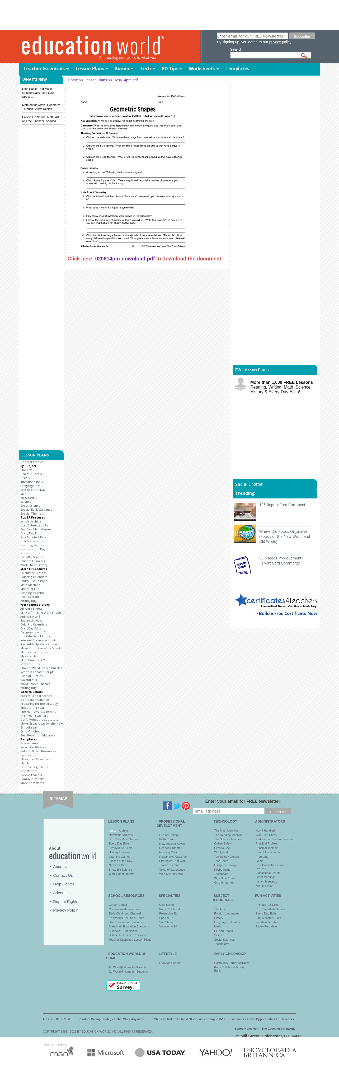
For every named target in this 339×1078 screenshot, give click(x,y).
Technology (221, 943)
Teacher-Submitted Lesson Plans (130, 939)
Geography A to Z (32, 632)
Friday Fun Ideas (266, 926)
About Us (61, 866)
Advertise (61, 892)
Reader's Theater (170, 848)
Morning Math (264, 885)
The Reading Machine (228, 835)
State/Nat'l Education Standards (129, 926)
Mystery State (30, 656)
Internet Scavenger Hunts (38, 640)
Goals (259, 860)
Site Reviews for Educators (126, 922)
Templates (237, 68)
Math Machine (30, 585)
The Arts (26, 470)
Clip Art (25, 763)
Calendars (27, 755)
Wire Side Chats (224, 878)
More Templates (32, 783)
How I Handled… (266, 830)
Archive (123, 830)
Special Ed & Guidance (36, 509)
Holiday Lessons (31, 541)
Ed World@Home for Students (128, 971)
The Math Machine (226, 830)
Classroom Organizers (35, 759)
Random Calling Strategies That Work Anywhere (112, 1019)
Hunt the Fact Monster (36, 636)
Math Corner (167, 839)
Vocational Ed (168, 926)
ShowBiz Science (32, 557)
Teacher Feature (169, 865)
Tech (145, 68)
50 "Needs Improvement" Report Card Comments (281, 561)
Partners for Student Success (274, 839)
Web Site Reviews (171, 873)
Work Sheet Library (34, 565)
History (25, 478)
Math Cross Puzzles (34, 652)
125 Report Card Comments (283, 504)
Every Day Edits (31, 533)
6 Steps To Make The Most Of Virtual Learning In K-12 (188, 1019)
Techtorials (221, 873)
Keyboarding (222, 869)
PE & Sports (28, 498)
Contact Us (63, 875)
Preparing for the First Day (39, 704)
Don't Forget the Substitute (39, 719)
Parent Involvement (268, 852)
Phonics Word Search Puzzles (41, 668)
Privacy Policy (65, 910)
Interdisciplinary (31, 482)
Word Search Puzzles (35, 684)
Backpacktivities (31, 620)
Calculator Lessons (33, 573)
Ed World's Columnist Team (126, 918)
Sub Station (166, 922)
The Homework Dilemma (38, 711)
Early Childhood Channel (125, 913)
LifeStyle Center (169, 962)
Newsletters (28, 771)
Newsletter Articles (121, 835)
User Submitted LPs (34, 525)
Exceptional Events (268, 872)
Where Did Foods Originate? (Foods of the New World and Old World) (284, 536)
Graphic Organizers (34, 767)
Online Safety (223, 843)
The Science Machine (228, 839)
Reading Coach (169, 852)
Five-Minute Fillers (121, 848)
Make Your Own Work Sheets (41, 648)
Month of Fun (29, 589)
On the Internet (223, 882)
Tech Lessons (29, 597)
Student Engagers (32, 561)
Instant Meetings (266, 881)
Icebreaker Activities (34, 700)
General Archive (32, 462)
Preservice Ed (168, 913)
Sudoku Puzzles (31, 676)
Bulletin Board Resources (38, 751)
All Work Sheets (31, 608)
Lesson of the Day (32, 490)
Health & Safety (31, 474)
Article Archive (30, 521)
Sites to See (222, 848)
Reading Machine (32, 593)
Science (25, 501)
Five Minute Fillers (33, 537)
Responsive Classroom (174, 856)
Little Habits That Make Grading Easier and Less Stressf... (38, 92)
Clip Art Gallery (168, 835)
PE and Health (223, 930)
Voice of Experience (172, 869)
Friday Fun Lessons (33, 581)
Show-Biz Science (120, 869)
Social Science (30, 505)
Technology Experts (226, 856)
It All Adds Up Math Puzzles (39, 644)
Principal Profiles (266, 843)
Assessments (29, 743)
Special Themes (31, 513)
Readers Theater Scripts (37, 672)
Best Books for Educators (37, 735)
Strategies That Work (172, 860)
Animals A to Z (30, 616)
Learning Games (32, 545)
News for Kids (30, 553)
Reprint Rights (65, 901)
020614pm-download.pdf (125, 259)
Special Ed (166, 918)
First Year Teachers (34, 715)
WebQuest (221, 852)
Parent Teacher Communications (32, 777)
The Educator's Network (278, 1028)
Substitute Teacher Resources (128, 935)
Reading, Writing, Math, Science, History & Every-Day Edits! (281, 387)
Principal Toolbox (266, 848)
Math (23, 494)
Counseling (166, 904)
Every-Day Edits (119, 843)
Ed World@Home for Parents (127, 967)
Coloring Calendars (33, 577)
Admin (122, 68)
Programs (262, 856)
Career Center (118, 904)
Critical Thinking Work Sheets (41, 612)
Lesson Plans (90, 68)
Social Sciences (224, 939)
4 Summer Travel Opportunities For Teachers (263, 1019)
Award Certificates (33, 747)
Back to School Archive (36, 696)
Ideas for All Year (32, 708)
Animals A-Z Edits (267, 904)
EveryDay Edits (30, 628)
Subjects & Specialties (123, 930)
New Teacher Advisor (172, 843)
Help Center (63, 884)
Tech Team (221, 860)
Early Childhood (31, 731)
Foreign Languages (226, 913)
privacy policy (280, 42)
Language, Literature (227, 922)
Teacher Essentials (44, 68)
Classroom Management (124, 909)
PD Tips (170, 68)
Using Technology (225, 865)
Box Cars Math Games (35, 529)
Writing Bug (28, 601)
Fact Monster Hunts (268, 918)
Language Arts (30, 486)
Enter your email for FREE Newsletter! (243, 801)
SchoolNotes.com (247, 1028)
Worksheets (202, 68)
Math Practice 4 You (34, 660)
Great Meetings (265, 877)
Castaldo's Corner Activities (231, 962)
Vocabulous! (28, 680)
